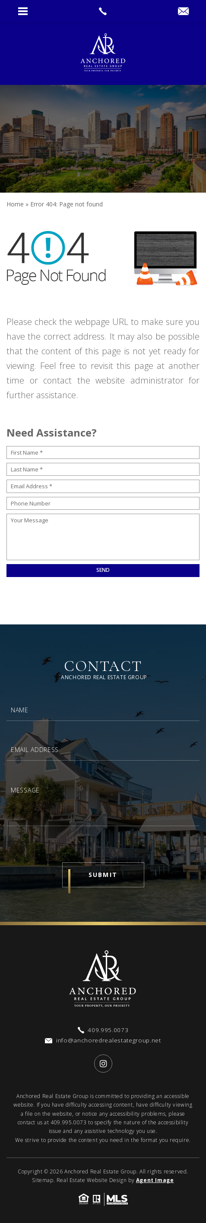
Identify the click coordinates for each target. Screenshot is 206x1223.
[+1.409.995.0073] (103, 1030)
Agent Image (155, 1180)
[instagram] (103, 1064)
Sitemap (42, 1180)
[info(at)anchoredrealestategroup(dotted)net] (183, 11)
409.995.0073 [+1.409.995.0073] (68, 1122)
